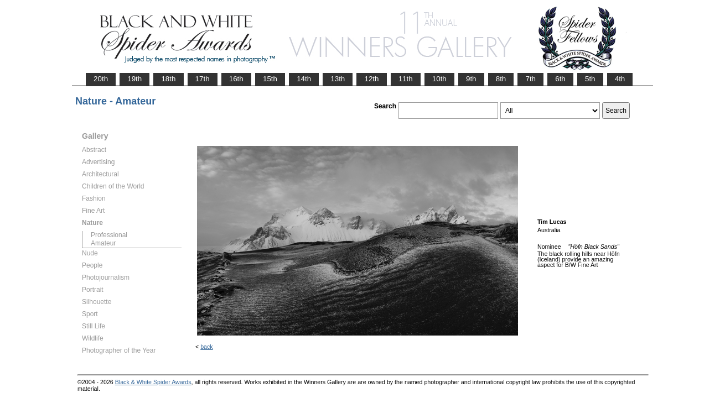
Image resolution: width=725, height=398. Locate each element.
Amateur (103, 243)
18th (168, 79)
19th (134, 79)
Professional (109, 235)
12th (371, 79)
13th (337, 79)
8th (501, 79)
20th (100, 79)
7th (530, 79)
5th (590, 79)
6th (560, 79)
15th (270, 79)
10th (439, 79)
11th (405, 79)
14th (304, 79)
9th (471, 79)
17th (202, 79)
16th (236, 79)
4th (620, 79)
